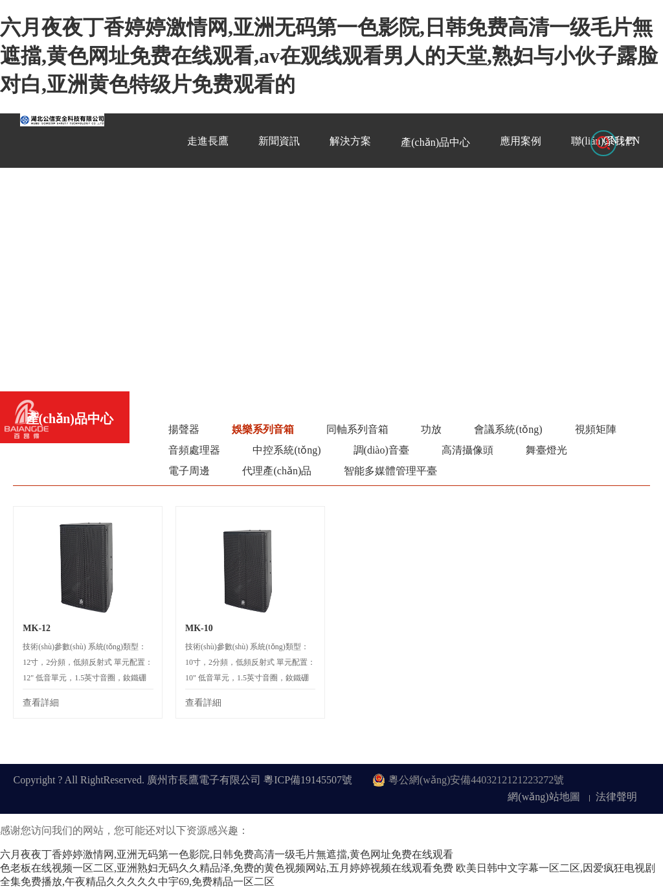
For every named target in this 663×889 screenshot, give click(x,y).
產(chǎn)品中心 (435, 142)
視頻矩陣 (595, 429)
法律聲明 (616, 796)
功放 (431, 429)
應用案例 (520, 140)
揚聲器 (183, 429)
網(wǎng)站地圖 (543, 796)
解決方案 (350, 140)
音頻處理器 (194, 450)
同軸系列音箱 (357, 429)
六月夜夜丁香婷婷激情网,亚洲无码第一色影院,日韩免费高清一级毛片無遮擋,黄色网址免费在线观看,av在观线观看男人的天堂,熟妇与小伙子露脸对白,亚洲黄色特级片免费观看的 (329, 56)
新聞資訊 (279, 140)
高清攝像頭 (467, 450)
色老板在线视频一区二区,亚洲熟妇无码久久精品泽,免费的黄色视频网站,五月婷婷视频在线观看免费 (226, 867)
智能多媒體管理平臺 (390, 470)
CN (610, 140)
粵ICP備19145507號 (308, 779)
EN (633, 140)
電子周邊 (189, 470)
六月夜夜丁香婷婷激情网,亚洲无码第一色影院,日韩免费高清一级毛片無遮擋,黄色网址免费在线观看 (226, 854)
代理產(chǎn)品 (276, 470)
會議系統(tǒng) (508, 429)
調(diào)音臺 (381, 450)
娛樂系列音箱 (263, 429)
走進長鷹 (208, 140)
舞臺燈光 (546, 450)
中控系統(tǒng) (286, 450)
